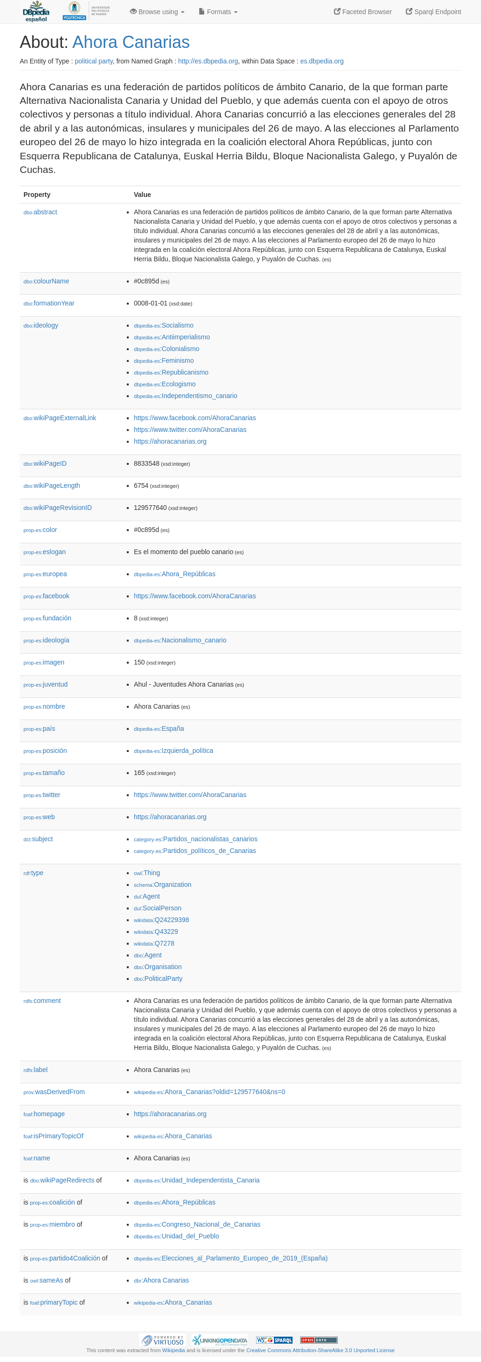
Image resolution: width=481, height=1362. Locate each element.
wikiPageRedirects (62, 1180)
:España (159, 728)
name (36, 1158)
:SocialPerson (157, 908)
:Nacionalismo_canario (180, 640)
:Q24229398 (161, 920)
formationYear (48, 303)
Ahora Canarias (131, 42)
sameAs (46, 1280)
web (39, 817)
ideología (46, 640)
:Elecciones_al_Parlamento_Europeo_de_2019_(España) (231, 1258)
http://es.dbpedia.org (208, 61)
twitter (41, 794)
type (33, 873)
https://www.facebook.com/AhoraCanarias (195, 418)
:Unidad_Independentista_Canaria (197, 1180)
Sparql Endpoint (433, 12)
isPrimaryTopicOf (53, 1136)
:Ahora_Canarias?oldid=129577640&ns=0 (209, 1092)
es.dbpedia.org (322, 61)
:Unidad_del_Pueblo (176, 1236)
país (39, 728)
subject (38, 839)
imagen (43, 662)
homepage (44, 1114)
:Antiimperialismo (172, 337)
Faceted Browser (363, 12)
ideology (40, 325)
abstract (40, 212)
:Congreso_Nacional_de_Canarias (197, 1224)
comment (42, 1000)
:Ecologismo (165, 384)
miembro (52, 1224)
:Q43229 (156, 931)
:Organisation (158, 967)
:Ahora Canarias (161, 1280)
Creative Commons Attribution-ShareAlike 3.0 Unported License (320, 1350)
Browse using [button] (157, 12)
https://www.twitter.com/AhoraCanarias (190, 429)
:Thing (147, 873)
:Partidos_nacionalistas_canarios (195, 839)
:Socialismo (164, 325)
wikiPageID (45, 463)
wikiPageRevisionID (57, 507)
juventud (45, 684)
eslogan (44, 552)
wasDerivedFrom (54, 1092)
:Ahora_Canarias (173, 1136)
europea (45, 574)
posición (45, 750)
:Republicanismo (171, 372)
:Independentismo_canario (185, 395)
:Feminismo (164, 360)
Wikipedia (173, 1350)
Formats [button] (218, 12)
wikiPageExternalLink (59, 418)
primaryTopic (54, 1302)
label (35, 1069)
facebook (46, 596)
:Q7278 (154, 943)
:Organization (162, 884)
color (40, 529)
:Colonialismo (166, 348)
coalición (52, 1202)
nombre (44, 706)
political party (94, 61)
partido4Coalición (65, 1258)
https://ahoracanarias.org (170, 441)
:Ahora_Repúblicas (175, 574)
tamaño (44, 772)
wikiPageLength (51, 485)
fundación (47, 618)
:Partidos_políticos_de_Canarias (195, 850)
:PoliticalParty (158, 978)
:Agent (147, 896)
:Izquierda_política (173, 750)
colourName (46, 281)
